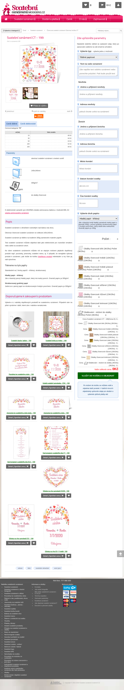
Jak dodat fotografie (41, 589)
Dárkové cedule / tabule (12, 647)
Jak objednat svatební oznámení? (46, 603)
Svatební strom (9, 642)
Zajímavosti (100, 19)
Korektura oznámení (41, 601)
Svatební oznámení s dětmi (14, 593)
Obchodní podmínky (41, 598)
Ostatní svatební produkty (13, 626)
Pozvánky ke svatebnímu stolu (15, 596)
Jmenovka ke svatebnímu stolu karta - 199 (21, 413)
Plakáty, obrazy (9, 623)
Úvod (24, 30)
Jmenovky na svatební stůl (13, 602)
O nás (83, 19)
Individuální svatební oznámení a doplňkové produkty (16, 665)
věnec (20, 568)
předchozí (9, 111)
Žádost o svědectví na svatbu (14, 618)
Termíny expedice (40, 596)
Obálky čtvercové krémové (97, 303)
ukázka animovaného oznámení (17, 213)
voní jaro (57, 568)
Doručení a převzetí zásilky (44, 605)
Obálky (6, 672)
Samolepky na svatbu (12, 654)
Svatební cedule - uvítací (13, 644)
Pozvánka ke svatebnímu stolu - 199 (21, 374)
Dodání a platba (51, 19)
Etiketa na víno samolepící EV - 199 (21, 538)
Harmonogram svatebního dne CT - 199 (56, 453)
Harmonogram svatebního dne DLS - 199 (21, 462)
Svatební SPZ (9, 651)
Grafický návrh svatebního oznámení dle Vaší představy (14, 669)
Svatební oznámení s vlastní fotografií (14, 590)
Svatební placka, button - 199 (21, 340)
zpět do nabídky (39, 111)
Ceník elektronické (28, 124)
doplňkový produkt (45, 257)
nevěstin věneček (42, 568)
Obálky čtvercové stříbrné (97, 285)
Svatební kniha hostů (11, 611)
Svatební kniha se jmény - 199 (56, 340)
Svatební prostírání (11, 639)
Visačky (7, 621)
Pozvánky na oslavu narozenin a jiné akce (15, 661)
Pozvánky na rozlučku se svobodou (13, 657)
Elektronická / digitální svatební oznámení (15, 675)
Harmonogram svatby (12, 634)
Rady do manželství (11, 632)
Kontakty (9, 25)
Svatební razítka (10, 609)
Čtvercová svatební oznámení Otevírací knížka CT (62, 30)
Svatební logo (9, 649)
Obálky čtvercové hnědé (96, 258)
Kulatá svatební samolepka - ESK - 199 (56, 383)
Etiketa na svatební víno (12, 613)
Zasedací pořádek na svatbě (14, 637)
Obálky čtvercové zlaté (95, 276)
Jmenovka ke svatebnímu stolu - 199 (56, 413)
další (69, 111)
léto (29, 568)
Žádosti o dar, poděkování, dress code (16, 599)
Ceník (69, 19)
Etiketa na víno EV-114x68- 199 (56, 551)
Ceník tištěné (11, 124)
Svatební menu (9, 616)
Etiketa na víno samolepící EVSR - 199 (56, 491)
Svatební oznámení (24, 19)
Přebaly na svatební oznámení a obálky (15, 629)
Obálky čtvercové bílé (95, 248)
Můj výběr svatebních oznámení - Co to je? (46, 592)
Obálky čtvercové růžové (96, 294)
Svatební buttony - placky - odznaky (13, 605)
